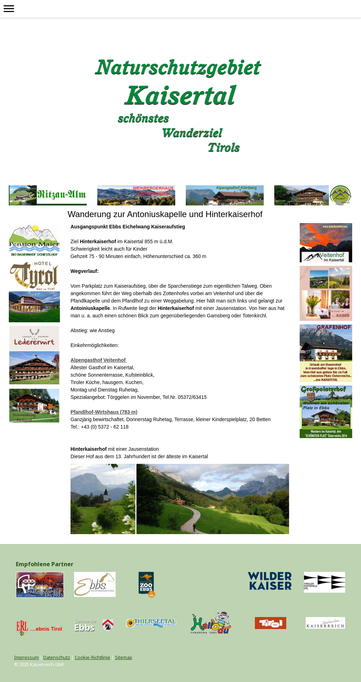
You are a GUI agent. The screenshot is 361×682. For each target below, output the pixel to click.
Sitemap (123, 657)
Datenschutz (56, 657)
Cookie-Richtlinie (92, 657)
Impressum (26, 657)
